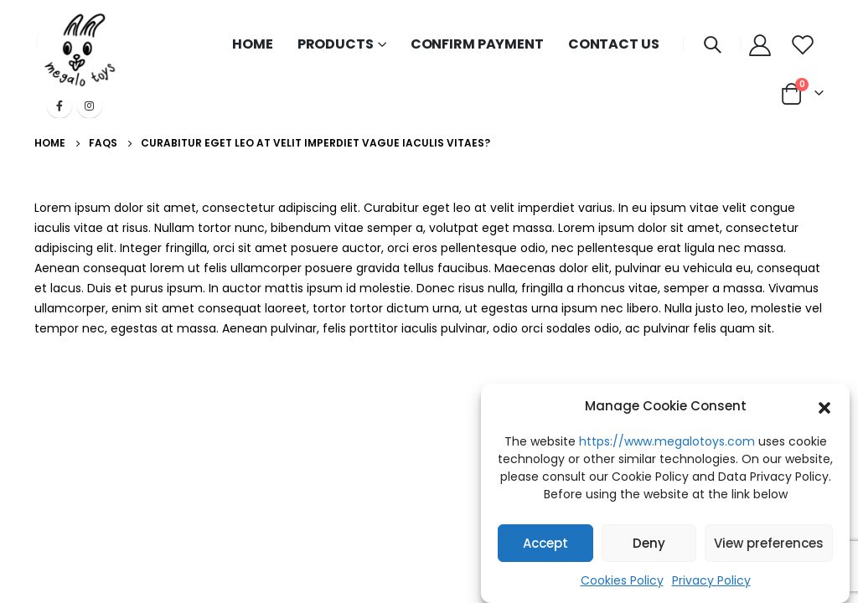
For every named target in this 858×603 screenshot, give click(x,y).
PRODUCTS (335, 44)
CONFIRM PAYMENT (477, 44)
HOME (252, 44)
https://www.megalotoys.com (667, 441)
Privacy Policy (711, 580)
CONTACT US (613, 44)
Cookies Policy (622, 580)
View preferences (769, 543)
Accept (545, 543)
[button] (824, 406)
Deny (649, 543)
